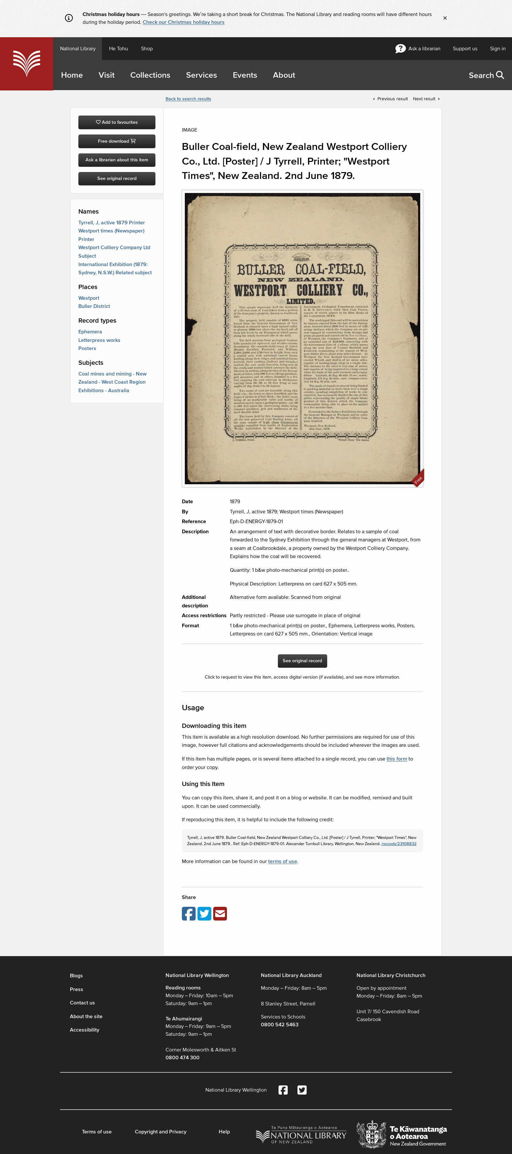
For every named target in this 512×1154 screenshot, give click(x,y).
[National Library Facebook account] (283, 1090)
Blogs (76, 975)
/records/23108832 (399, 843)
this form (397, 759)
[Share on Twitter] (205, 914)
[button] (500, 75)
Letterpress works (99, 340)
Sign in (498, 48)
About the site (86, 1016)
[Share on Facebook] (190, 914)
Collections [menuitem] (150, 75)
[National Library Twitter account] (302, 1090)
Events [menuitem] (245, 75)
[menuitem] (486, 75)
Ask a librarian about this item (117, 160)
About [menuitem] (284, 75)
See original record (116, 178)
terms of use (282, 861)
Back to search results (188, 99)
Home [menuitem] (72, 75)
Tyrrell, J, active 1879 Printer (111, 222)
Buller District (94, 306)
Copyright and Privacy (160, 1132)
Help (224, 1132)
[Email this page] (221, 914)
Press (76, 989)
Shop (147, 48)
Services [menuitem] (201, 75)
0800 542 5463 (279, 1024)
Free (418, 480)
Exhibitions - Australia (103, 390)
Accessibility (84, 1030)
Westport (88, 298)
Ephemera (90, 332)
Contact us (82, 1003)
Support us (465, 48)
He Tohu (118, 48)
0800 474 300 (183, 1057)
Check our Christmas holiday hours (184, 22)
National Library (78, 48)
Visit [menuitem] (107, 75)
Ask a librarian (417, 48)
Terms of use (97, 1132)
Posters (87, 348)
